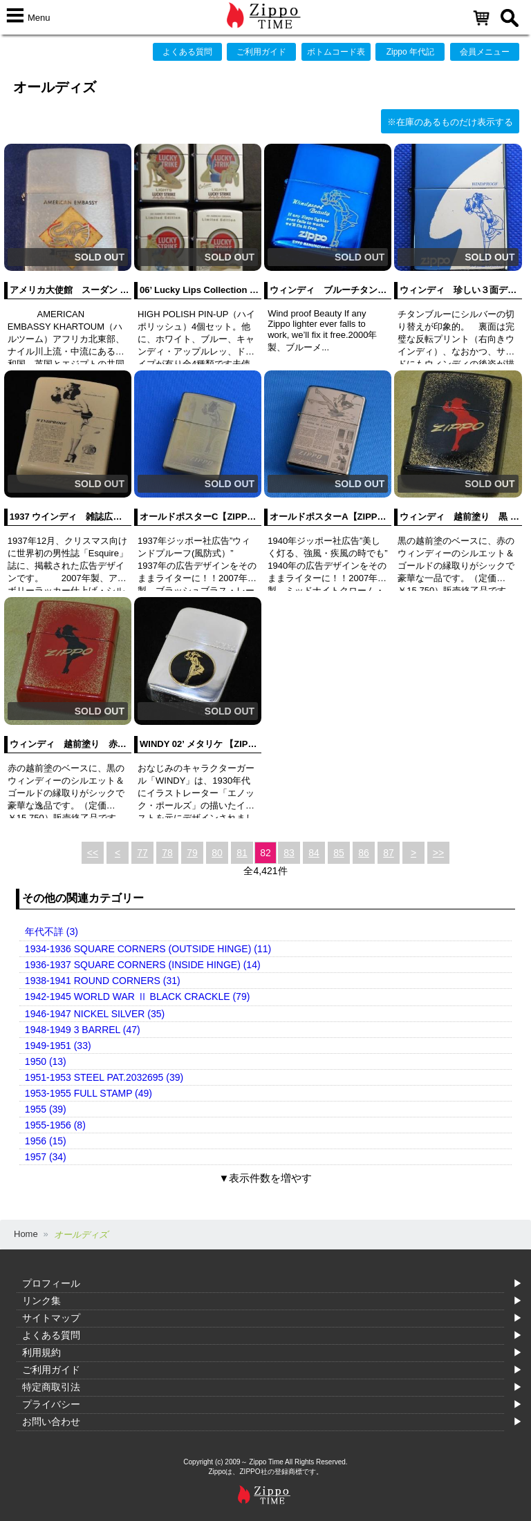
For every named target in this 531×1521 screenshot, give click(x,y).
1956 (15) (45, 1140)
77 (142, 852)
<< (92, 852)
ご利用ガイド (261, 52)
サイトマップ (51, 1317)
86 (363, 852)
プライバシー (51, 1404)
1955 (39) (45, 1109)
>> (438, 852)
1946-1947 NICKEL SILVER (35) (95, 1013)
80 (217, 852)
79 (192, 852)
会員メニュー (485, 52)
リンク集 (41, 1300)
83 (289, 852)
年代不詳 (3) (51, 931)
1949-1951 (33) (58, 1045)
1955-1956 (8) (55, 1125)
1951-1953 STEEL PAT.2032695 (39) (104, 1077)
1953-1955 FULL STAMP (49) (88, 1093)
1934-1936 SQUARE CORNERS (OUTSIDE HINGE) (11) (148, 948)
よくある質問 (187, 52)
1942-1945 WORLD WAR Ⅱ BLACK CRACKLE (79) (137, 996)
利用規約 (41, 1352)
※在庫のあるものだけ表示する (450, 122)
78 (167, 852)
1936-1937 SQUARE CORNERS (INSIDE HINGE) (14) (143, 964)
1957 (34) (45, 1156)
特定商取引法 (51, 1386)
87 (388, 852)
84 (313, 852)
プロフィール (51, 1283)
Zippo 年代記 (410, 52)
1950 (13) (45, 1061)
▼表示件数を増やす (266, 1178)
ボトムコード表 (336, 52)
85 (338, 852)
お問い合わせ (51, 1421)
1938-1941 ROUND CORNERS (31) (102, 980)
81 (242, 852)
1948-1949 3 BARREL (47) (82, 1029)
